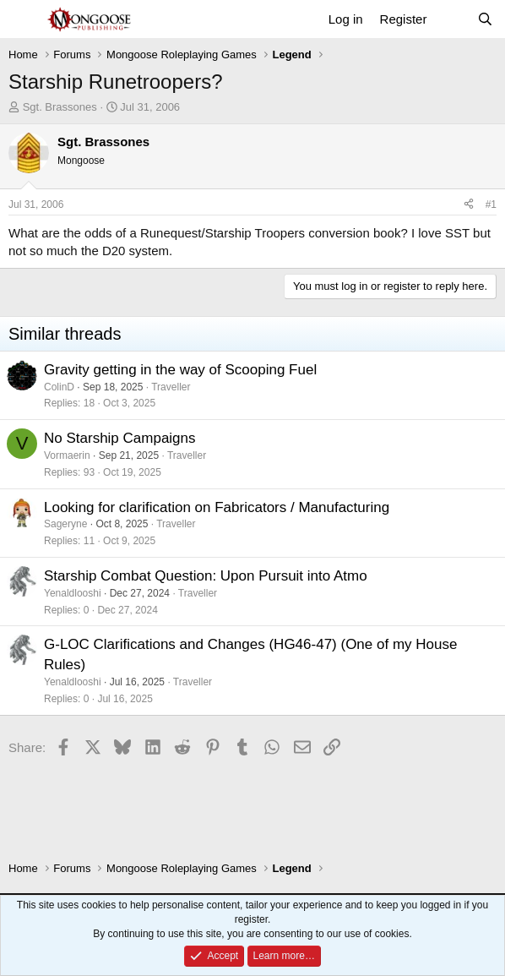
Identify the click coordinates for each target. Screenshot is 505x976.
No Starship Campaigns (120, 438)
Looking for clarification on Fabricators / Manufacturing (216, 507)
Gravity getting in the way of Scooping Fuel (180, 370)
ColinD (59, 387)
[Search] (485, 19)
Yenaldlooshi (72, 593)
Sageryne (65, 524)
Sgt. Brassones (60, 107)
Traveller (170, 387)
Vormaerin (67, 455)
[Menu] (23, 19)
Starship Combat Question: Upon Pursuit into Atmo (205, 576)
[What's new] (451, 19)
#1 (491, 204)
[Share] (469, 205)
